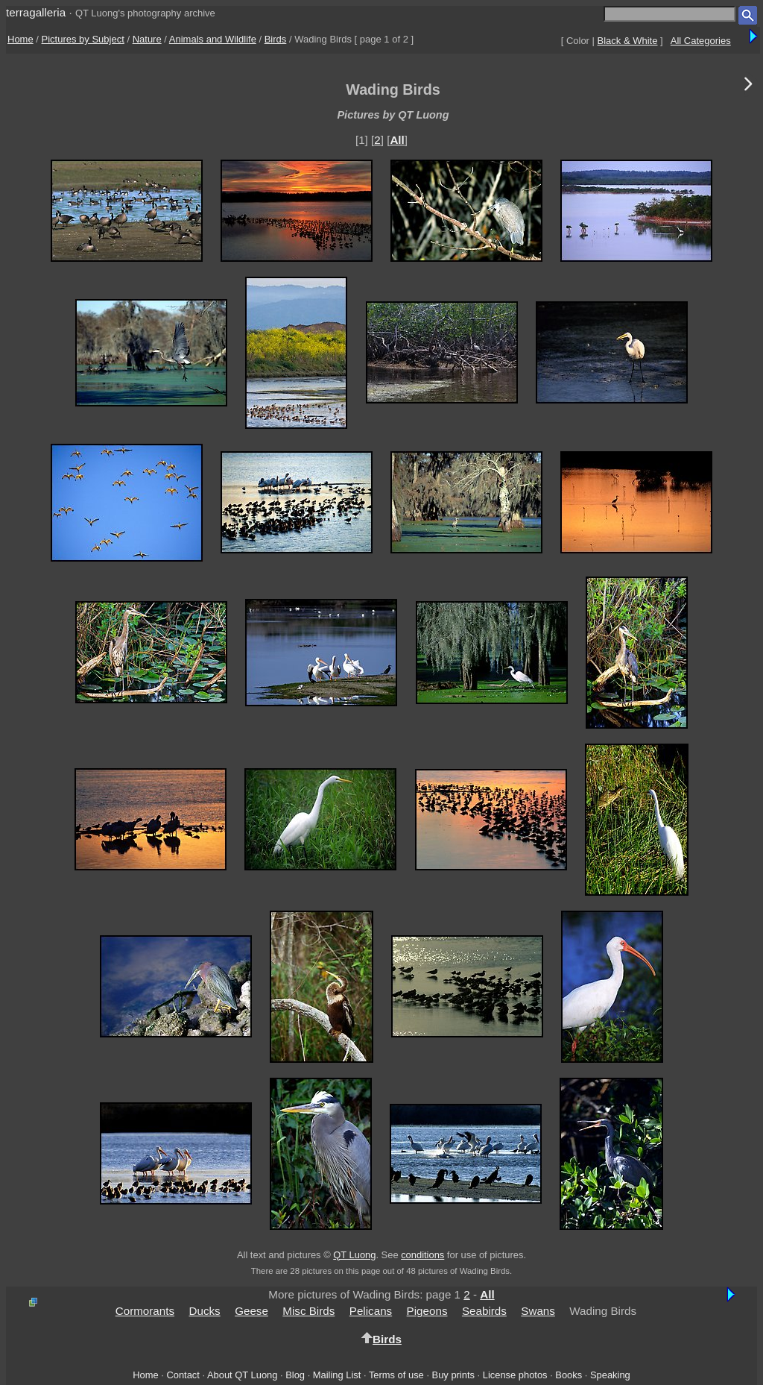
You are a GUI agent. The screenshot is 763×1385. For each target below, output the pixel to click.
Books (568, 1375)
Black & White (628, 40)
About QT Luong (242, 1375)
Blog (295, 1375)
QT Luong (354, 1254)
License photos (515, 1375)
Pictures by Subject (83, 39)
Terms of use (396, 1375)
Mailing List (337, 1375)
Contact (182, 1375)
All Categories (701, 40)
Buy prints (453, 1375)
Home (20, 39)
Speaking (610, 1375)
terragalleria (36, 12)
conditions (422, 1254)
